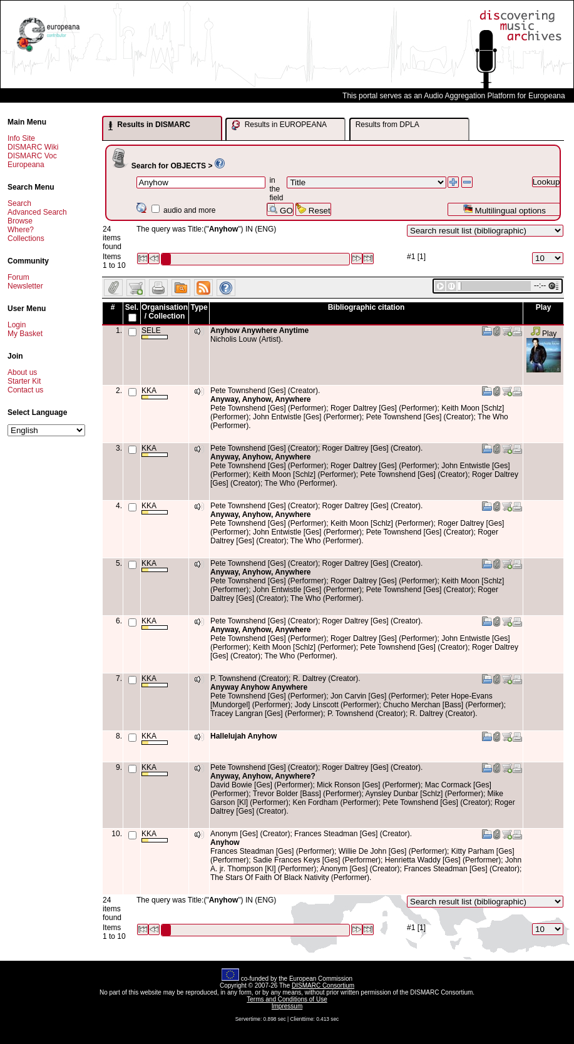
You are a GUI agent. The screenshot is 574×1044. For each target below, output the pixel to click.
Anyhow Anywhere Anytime (259, 330)
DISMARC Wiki (33, 147)
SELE (154, 332)
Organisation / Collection (164, 311)
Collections (26, 238)
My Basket (25, 333)
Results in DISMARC (149, 125)
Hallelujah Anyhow (243, 736)
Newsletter (25, 286)
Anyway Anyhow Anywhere (258, 687)
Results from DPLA (387, 124)
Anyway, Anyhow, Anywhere (260, 399)
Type (198, 307)
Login (17, 324)
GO (279, 209)
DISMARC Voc (32, 155)
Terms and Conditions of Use (287, 999)
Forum (18, 277)
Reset (313, 209)
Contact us (25, 390)
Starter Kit (24, 381)
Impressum (287, 1006)
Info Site (21, 138)
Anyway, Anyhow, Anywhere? (262, 776)
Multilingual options (504, 209)
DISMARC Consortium (323, 985)
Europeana (26, 164)
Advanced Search (37, 212)
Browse (20, 221)
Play (543, 333)
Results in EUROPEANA (279, 125)
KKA (154, 392)
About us (22, 372)
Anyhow (225, 842)
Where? (21, 229)
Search (19, 203)
